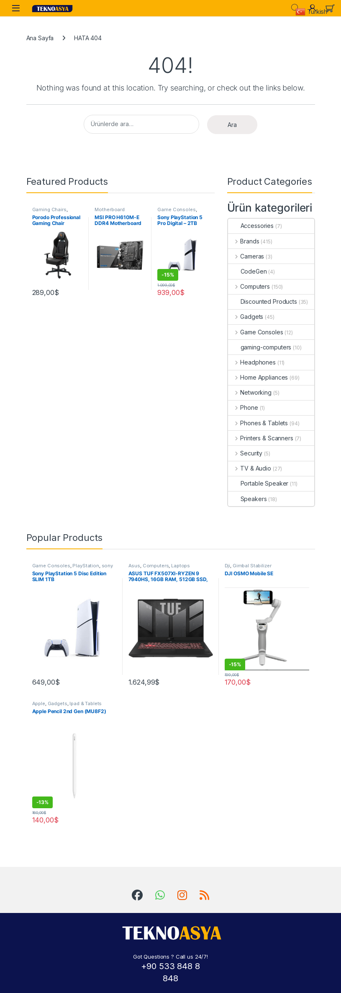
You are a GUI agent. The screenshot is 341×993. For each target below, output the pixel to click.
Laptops (180, 566)
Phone (243, 407)
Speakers (247, 498)
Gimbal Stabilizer (252, 566)
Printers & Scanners (260, 438)
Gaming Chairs (49, 209)
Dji (228, 566)
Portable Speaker (258, 483)
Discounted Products (262, 301)
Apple (38, 703)
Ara (232, 124)
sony (107, 566)
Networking (250, 392)
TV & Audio (249, 468)
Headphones (252, 362)
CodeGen (247, 271)
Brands (243, 241)
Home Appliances (258, 377)
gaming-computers (260, 347)
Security (245, 453)
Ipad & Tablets (85, 703)
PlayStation (85, 566)
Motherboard (109, 209)
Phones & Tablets (258, 423)
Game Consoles (176, 209)
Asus (134, 566)
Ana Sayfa (40, 37)
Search (295, 8)
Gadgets (246, 316)
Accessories (251, 225)
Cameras (246, 256)
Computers (249, 286)
